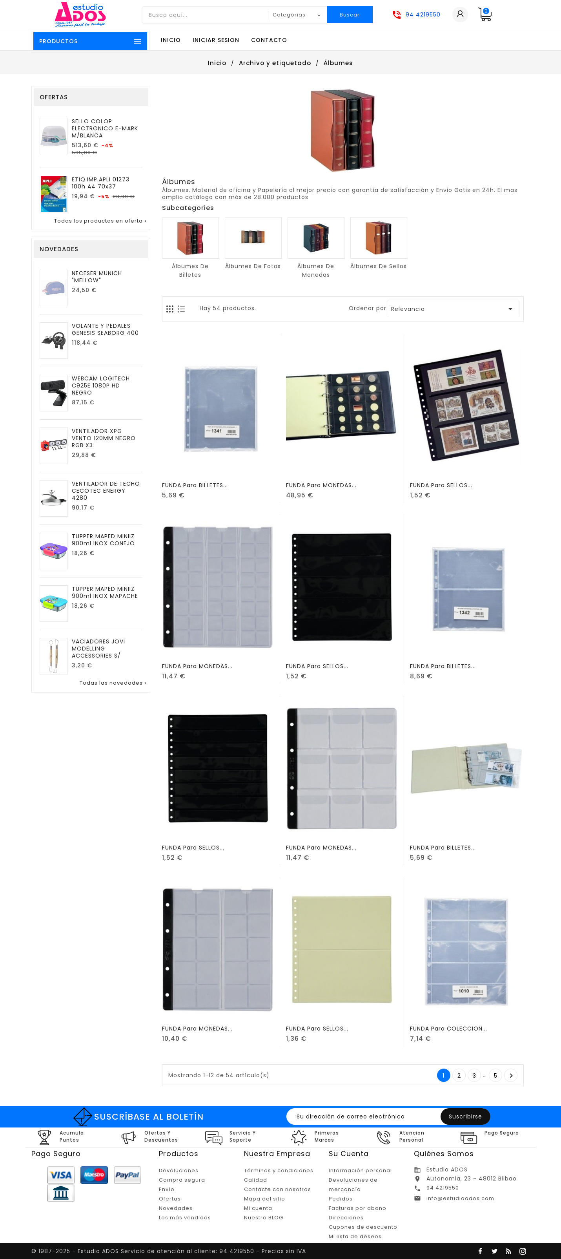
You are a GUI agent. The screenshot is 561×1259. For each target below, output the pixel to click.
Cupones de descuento (363, 1227)
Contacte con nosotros (277, 1189)
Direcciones (346, 1217)
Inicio (171, 40)
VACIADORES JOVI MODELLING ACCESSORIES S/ (98, 648)
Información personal (360, 1170)
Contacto (269, 40)
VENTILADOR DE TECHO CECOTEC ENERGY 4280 (106, 490)
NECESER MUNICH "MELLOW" (97, 277)
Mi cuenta (258, 1208)
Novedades (176, 1208)
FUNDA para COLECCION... (448, 1028)
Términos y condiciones (278, 1170)
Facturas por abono (357, 1208)
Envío (167, 1189)
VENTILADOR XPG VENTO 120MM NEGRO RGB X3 (104, 438)
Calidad (255, 1180)
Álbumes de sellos (378, 266)
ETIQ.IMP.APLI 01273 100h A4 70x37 (100, 183)
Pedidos (341, 1198)
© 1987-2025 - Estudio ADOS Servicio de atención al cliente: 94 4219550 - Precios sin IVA (168, 1251)
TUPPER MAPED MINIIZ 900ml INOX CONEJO (103, 540)
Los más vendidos (185, 1217)
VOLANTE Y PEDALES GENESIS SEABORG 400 (105, 329)
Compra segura (182, 1180)
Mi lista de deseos (355, 1236)
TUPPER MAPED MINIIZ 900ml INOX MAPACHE (105, 592)
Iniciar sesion (216, 40)
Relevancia (453, 309)
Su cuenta (349, 1153)
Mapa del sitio (264, 1198)
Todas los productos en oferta (101, 221)
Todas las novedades (114, 683)
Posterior (511, 1075)
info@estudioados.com (460, 1198)
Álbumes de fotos (253, 266)
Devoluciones (179, 1170)
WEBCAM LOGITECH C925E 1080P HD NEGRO (101, 385)
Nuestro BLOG (263, 1217)
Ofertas (170, 1198)
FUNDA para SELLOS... (441, 485)
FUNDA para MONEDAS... (321, 485)
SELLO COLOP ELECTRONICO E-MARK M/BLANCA (105, 128)
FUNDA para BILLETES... (195, 485)
